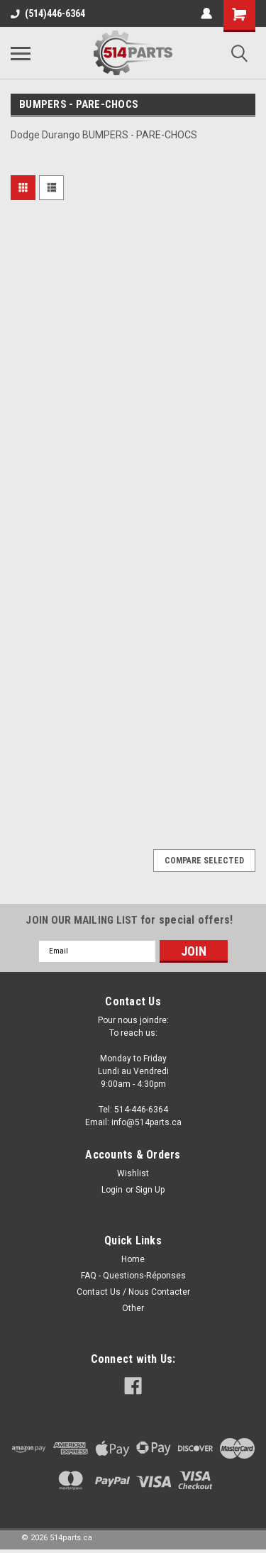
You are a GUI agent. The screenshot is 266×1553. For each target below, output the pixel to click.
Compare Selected (204, 861)
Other (133, 1308)
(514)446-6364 (48, 13)
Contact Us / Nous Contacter (133, 1292)
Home (133, 1259)
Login (112, 1190)
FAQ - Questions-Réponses (133, 1276)
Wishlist (133, 1173)
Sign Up (150, 1190)
